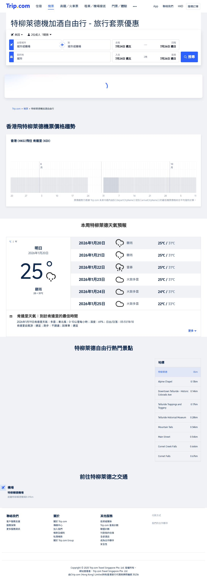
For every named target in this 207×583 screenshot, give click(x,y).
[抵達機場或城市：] (87, 44)
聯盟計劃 (104, 529)
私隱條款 (58, 536)
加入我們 (58, 529)
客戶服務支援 (13, 521)
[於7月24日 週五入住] (128, 57)
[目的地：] (62, 57)
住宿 (39, 6)
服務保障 (11, 525)
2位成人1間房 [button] (39, 34)
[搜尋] (189, 57)
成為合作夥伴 (107, 540)
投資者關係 (106, 521)
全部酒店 (104, 536)
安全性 (103, 544)
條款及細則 (59, 533)
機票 (51, 6)
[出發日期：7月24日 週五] (128, 44)
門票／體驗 (119, 6)
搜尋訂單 (193, 6)
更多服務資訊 (13, 529)
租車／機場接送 (95, 6)
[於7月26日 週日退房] (163, 57)
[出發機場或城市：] (37, 44)
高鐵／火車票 (69, 6)
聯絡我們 (168, 6)
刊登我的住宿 (107, 533)
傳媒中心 (58, 525)
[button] (16, 35)
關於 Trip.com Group (63, 540)
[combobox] (37, 46)
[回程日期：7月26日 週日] (163, 44)
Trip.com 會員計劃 (109, 525)
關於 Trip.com (60, 521)
